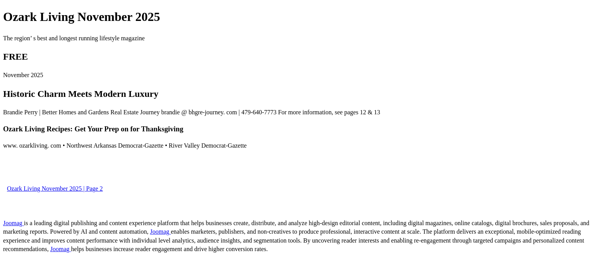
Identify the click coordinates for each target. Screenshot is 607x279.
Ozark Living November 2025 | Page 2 (55, 188)
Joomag (13, 223)
